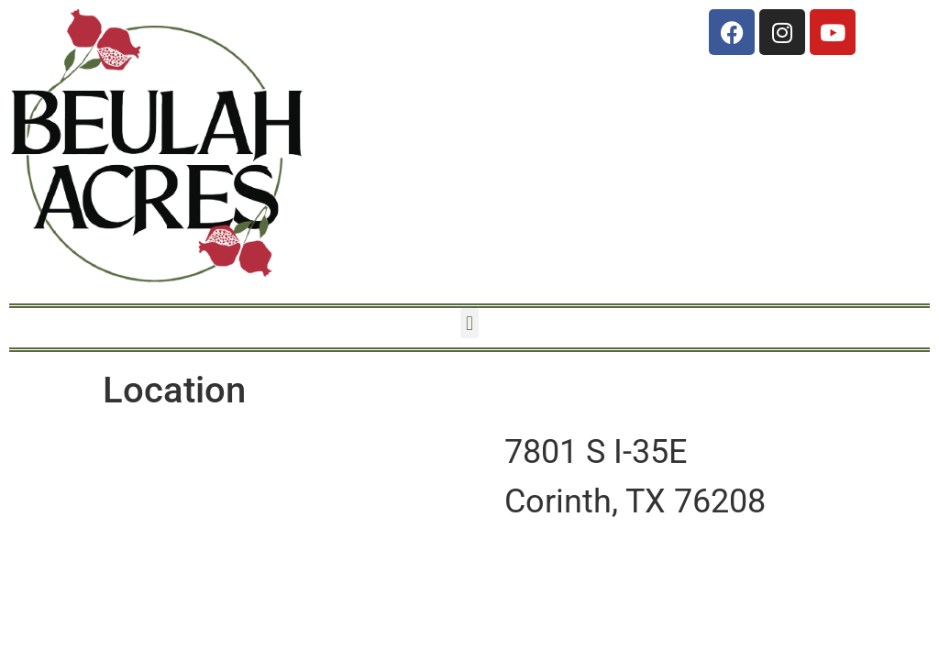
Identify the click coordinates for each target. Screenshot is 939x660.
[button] (469, 323)
